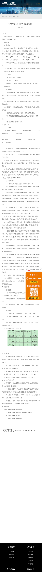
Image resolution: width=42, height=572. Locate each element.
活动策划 (30, 561)
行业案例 (30, 557)
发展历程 (11, 554)
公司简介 (11, 551)
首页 (9, 16)
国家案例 (30, 554)
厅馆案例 (30, 564)
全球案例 (30, 551)
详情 (18, 16)
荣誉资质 (11, 557)
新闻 (14, 16)
